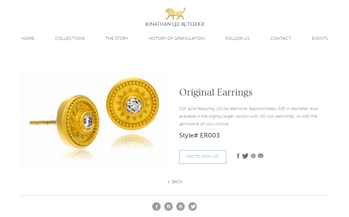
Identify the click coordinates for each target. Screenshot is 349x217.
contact (280, 38)
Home (28, 38)
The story (116, 38)
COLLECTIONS (70, 38)
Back (177, 182)
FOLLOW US (237, 38)
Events (320, 38)
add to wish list (202, 156)
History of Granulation (177, 38)
